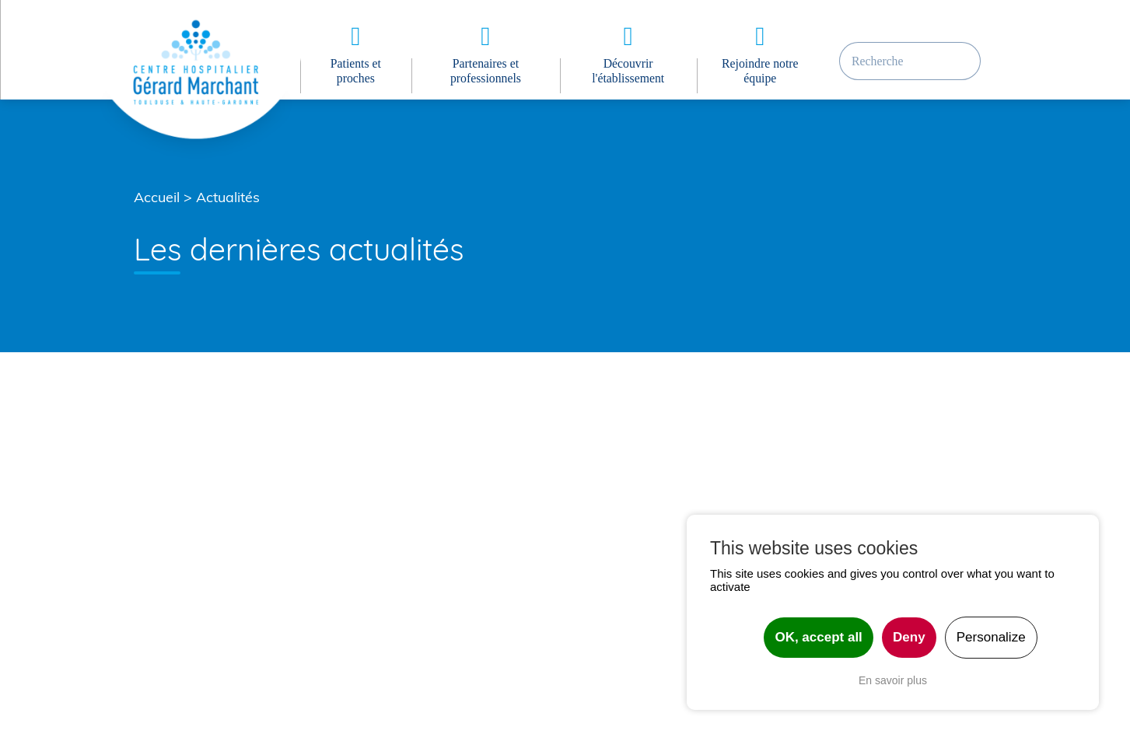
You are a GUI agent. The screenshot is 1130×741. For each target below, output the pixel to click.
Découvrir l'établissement (628, 71)
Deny (909, 637)
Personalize (991, 637)
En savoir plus (893, 680)
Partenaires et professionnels (485, 71)
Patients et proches (356, 71)
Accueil (157, 197)
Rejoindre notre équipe (760, 71)
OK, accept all (818, 637)
